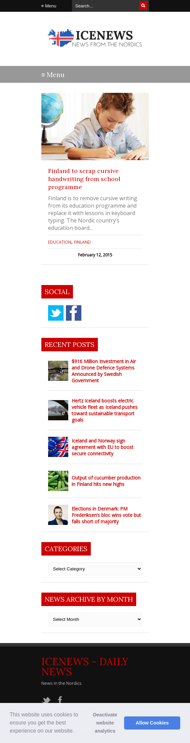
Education (59, 242)
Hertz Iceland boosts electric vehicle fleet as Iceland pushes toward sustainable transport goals (105, 410)
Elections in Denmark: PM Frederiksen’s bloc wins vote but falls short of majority (106, 515)
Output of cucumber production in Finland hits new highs (106, 480)
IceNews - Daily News (84, 667)
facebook (73, 313)
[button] (76, 732)
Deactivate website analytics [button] (105, 723)
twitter (56, 313)
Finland (82, 242)
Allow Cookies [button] (152, 723)
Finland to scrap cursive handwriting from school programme (84, 179)
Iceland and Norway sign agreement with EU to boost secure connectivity (103, 447)
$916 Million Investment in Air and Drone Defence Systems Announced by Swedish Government (104, 371)
